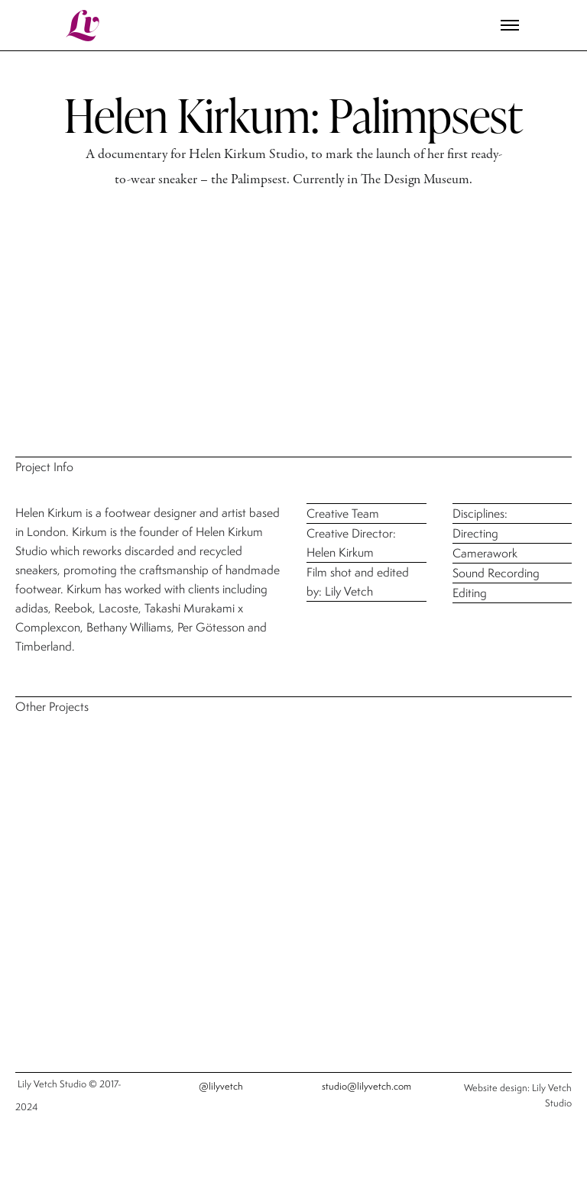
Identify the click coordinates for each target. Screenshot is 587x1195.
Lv (83, 25)
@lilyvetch (221, 1086)
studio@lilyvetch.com (366, 1086)
